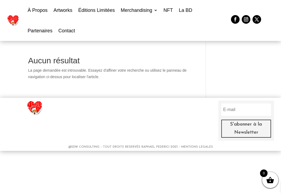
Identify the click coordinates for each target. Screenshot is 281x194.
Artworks (63, 10)
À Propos (38, 10)
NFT (168, 10)
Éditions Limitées (96, 10)
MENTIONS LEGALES (197, 147)
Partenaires (40, 30)
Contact (66, 30)
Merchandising (136, 10)
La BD (185, 10)
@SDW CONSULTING (84, 147)
